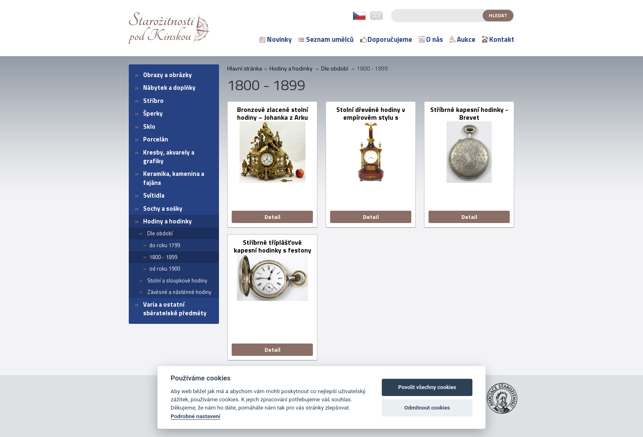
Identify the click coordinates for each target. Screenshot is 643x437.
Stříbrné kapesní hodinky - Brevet (469, 113)
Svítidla (153, 195)
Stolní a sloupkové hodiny (177, 280)
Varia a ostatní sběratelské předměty (175, 309)
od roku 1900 (164, 268)
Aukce (462, 39)
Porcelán (155, 139)
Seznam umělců (326, 39)
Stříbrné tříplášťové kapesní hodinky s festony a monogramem (272, 246)
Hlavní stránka (244, 68)
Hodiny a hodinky (167, 221)
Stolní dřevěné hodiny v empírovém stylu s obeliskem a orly (370, 113)
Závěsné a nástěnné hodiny (179, 292)
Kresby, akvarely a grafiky (168, 157)
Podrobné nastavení (195, 416)
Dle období (160, 233)
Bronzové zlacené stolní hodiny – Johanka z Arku (272, 113)
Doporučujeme (386, 39)
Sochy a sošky (162, 208)
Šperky (153, 113)
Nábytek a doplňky (169, 87)
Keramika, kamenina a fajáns (173, 178)
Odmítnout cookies (427, 408)
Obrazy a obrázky (167, 75)
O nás (431, 39)
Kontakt (498, 39)
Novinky (276, 39)
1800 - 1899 (163, 257)
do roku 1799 (164, 245)
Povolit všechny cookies (427, 387)
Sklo (149, 126)
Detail (272, 216)
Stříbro (153, 100)
